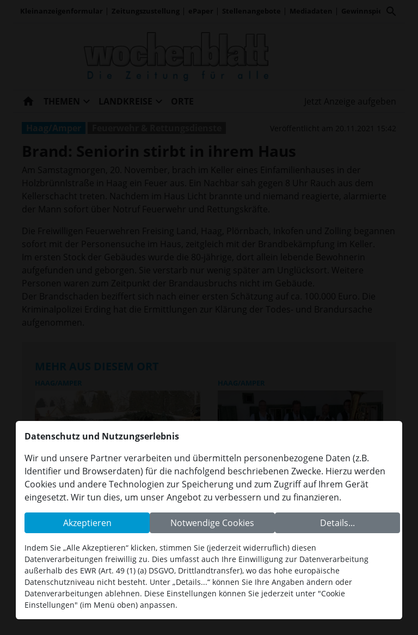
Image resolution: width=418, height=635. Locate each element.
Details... (337, 523)
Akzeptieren (87, 523)
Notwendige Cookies (212, 523)
